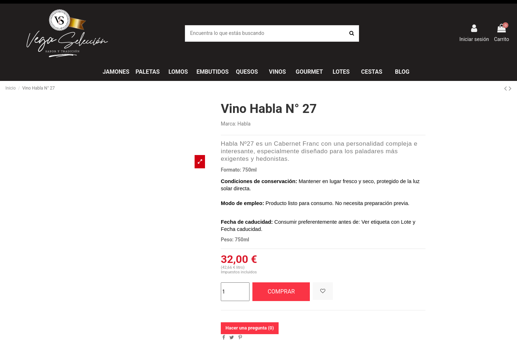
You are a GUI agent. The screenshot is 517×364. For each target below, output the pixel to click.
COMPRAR (281, 291)
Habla (243, 124)
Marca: (228, 124)
